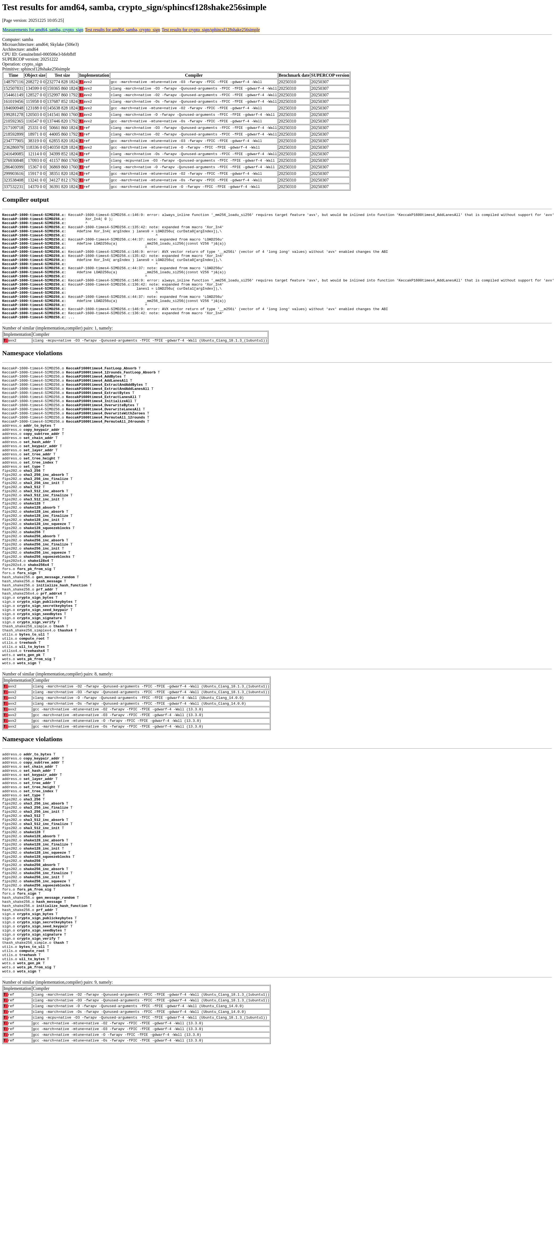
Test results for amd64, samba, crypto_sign (122, 29)
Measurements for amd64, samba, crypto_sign (42, 29)
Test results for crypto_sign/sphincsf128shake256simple (211, 29)
